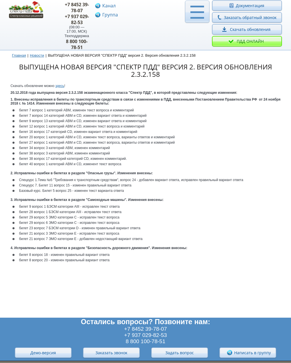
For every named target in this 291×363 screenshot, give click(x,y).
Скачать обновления (250, 29)
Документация (250, 5)
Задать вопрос (179, 352)
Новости (37, 55)
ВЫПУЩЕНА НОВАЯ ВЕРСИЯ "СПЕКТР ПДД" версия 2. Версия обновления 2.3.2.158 (122, 55)
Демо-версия (43, 352)
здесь (59, 86)
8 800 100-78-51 (77, 44)
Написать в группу (248, 352)
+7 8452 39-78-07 (77, 7)
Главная (19, 55)
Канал (109, 5)
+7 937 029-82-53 (77, 19)
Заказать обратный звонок (250, 17)
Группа (110, 14)
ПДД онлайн (250, 41)
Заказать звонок (111, 352)
